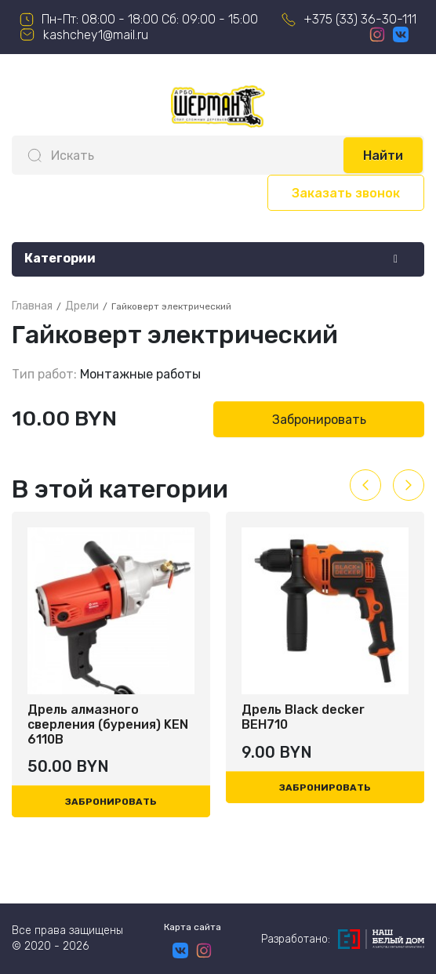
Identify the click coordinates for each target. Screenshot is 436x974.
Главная (32, 306)
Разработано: (342, 939)
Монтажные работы (140, 374)
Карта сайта (192, 926)
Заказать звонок (346, 193)
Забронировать (319, 419)
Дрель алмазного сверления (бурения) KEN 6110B (107, 724)
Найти (383, 155)
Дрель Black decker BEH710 (303, 717)
